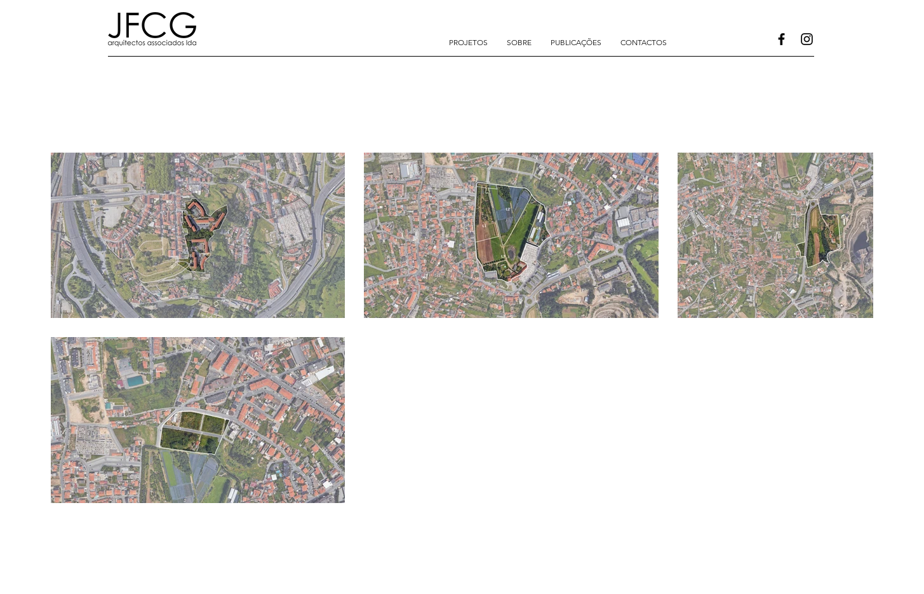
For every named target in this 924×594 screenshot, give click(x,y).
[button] (468, 43)
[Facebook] (781, 39)
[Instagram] (807, 39)
